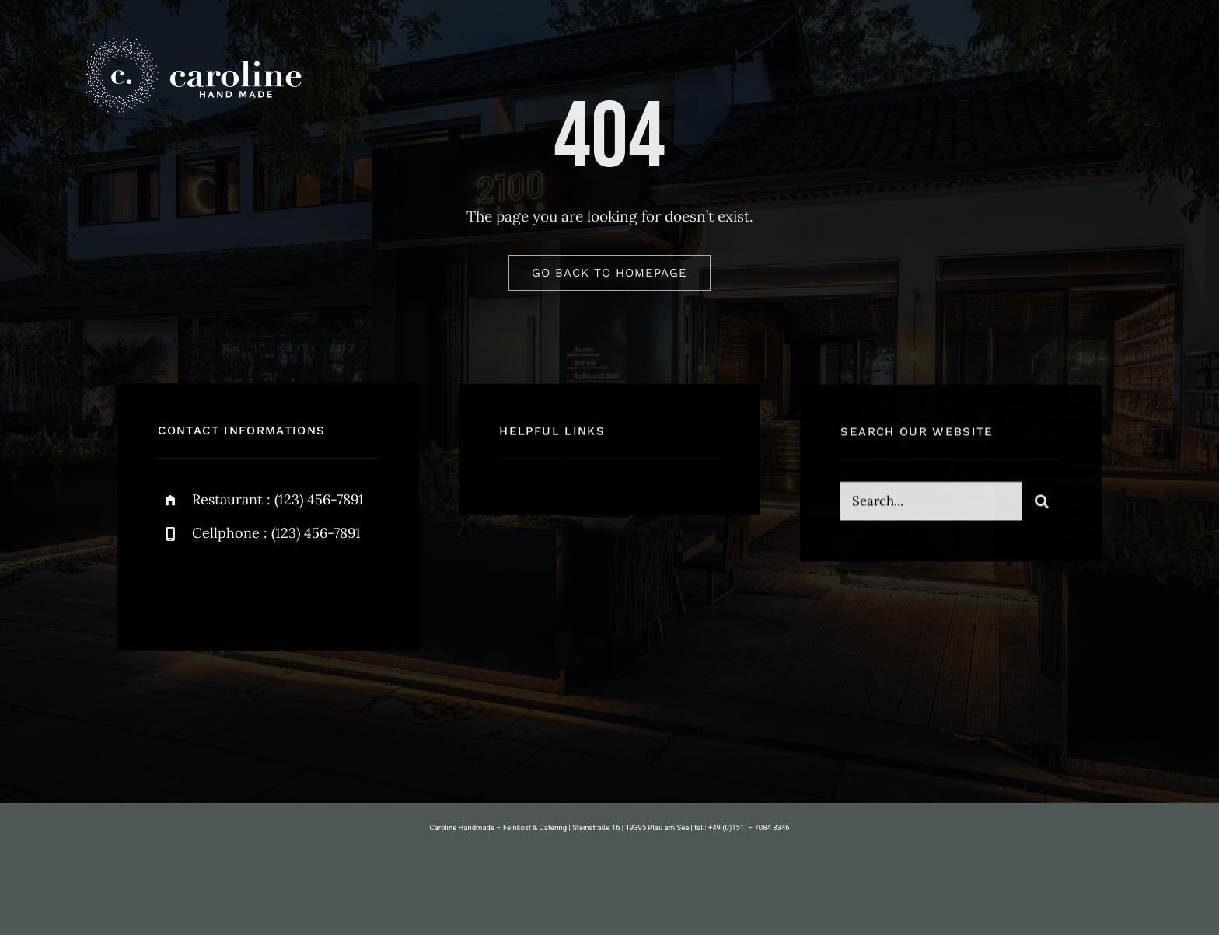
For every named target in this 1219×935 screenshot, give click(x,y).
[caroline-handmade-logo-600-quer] (191, 38)
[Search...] (931, 502)
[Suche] (1041, 502)
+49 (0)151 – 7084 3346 (749, 827)
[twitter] (218, 585)
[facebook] (175, 585)
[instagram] (260, 585)
